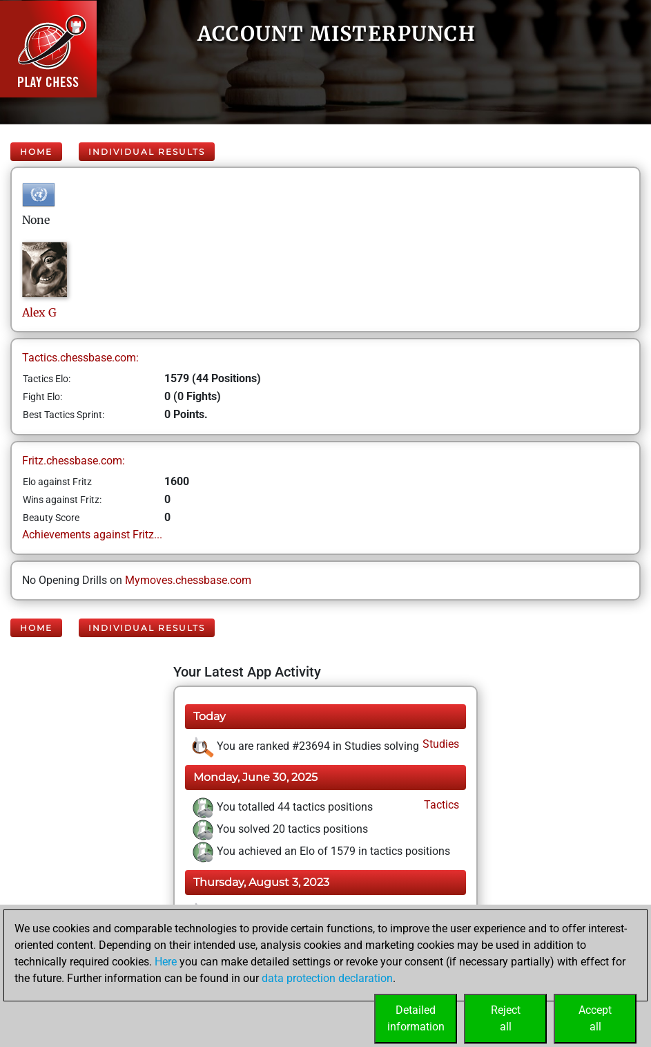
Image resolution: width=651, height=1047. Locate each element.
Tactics (440, 804)
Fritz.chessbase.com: (73, 460)
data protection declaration (327, 978)
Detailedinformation (416, 1018)
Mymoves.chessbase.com (188, 580)
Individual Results (146, 152)
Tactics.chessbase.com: (80, 357)
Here (166, 961)
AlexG (39, 312)
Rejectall (506, 1018)
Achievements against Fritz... (92, 534)
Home (36, 152)
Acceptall (595, 1018)
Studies (439, 744)
